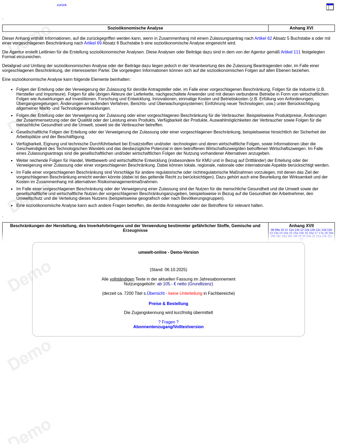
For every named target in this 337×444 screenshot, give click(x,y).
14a (285, 233)
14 (281, 233)
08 (272, 229)
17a (321, 233)
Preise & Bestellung (168, 303)
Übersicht (156, 293)
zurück (62, 5)
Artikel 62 (263, 38)
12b (312, 229)
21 (313, 236)
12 (301, 229)
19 (299, 236)
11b (297, 229)
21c (330, 236)
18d (284, 236)
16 (306, 233)
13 (270, 233)
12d (323, 229)
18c (278, 236)
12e (329, 229)
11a (291, 229)
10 (282, 229)
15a (295, 233)
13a (276, 233)
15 (290, 233)
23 (301, 239)
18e (290, 236)
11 (286, 229)
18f (295, 236)
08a (277, 229)
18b (272, 236)
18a (331, 233)
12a (306, 229)
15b (301, 233)
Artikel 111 (291, 52)
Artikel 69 (93, 43)
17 (316, 233)
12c (318, 229)
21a (318, 236)
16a (311, 233)
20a (308, 236)
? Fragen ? (168, 322)
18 (326, 233)
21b (324, 236)
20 (303, 236)
